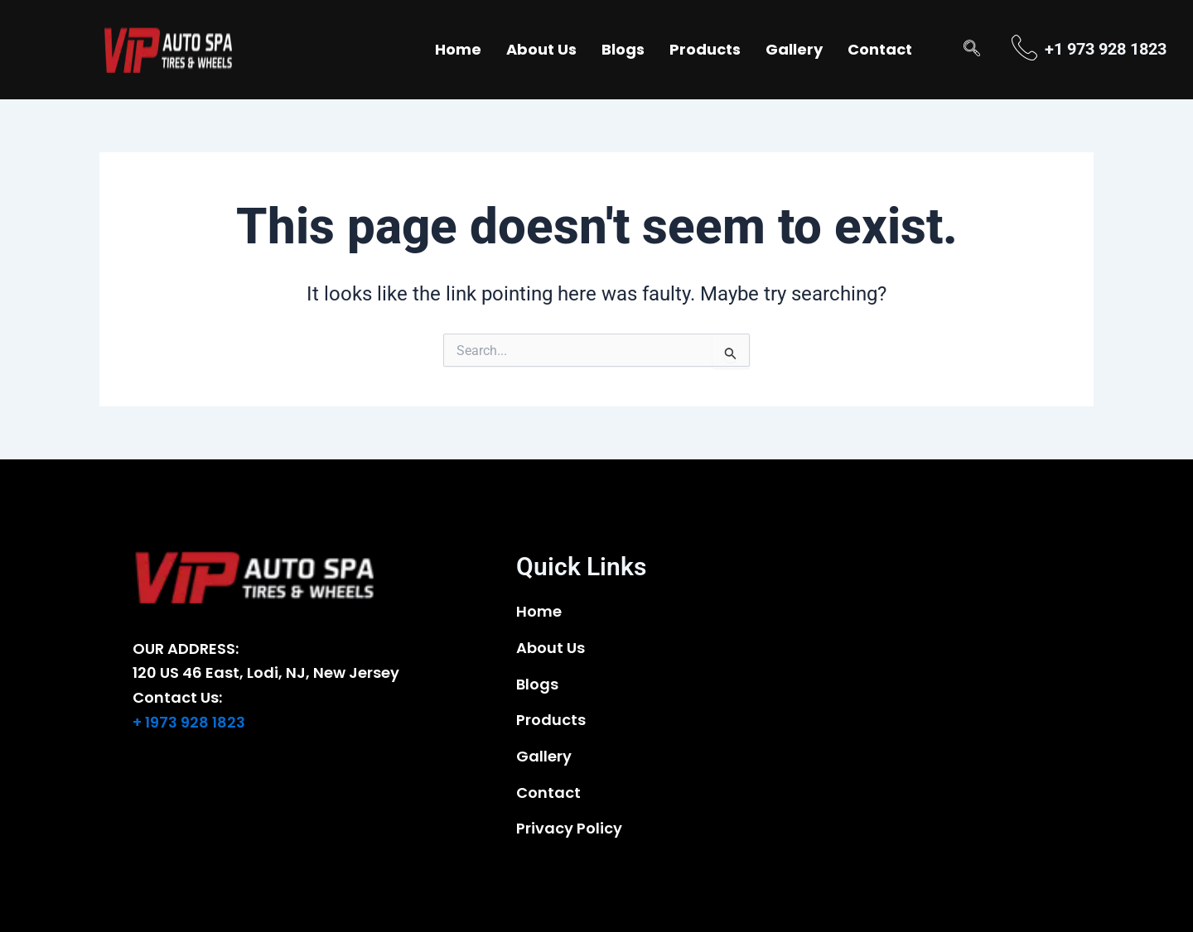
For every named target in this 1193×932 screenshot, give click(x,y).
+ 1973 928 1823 (189, 722)
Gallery (794, 49)
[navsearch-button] (971, 49)
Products (705, 49)
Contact (880, 49)
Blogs (623, 49)
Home (458, 49)
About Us (541, 49)
